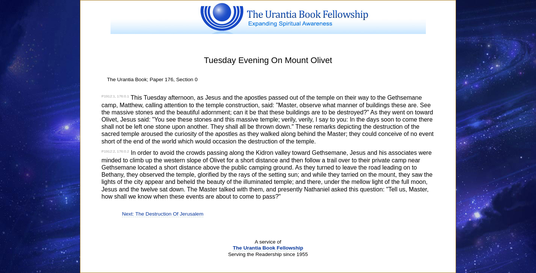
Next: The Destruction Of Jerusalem (162, 214)
